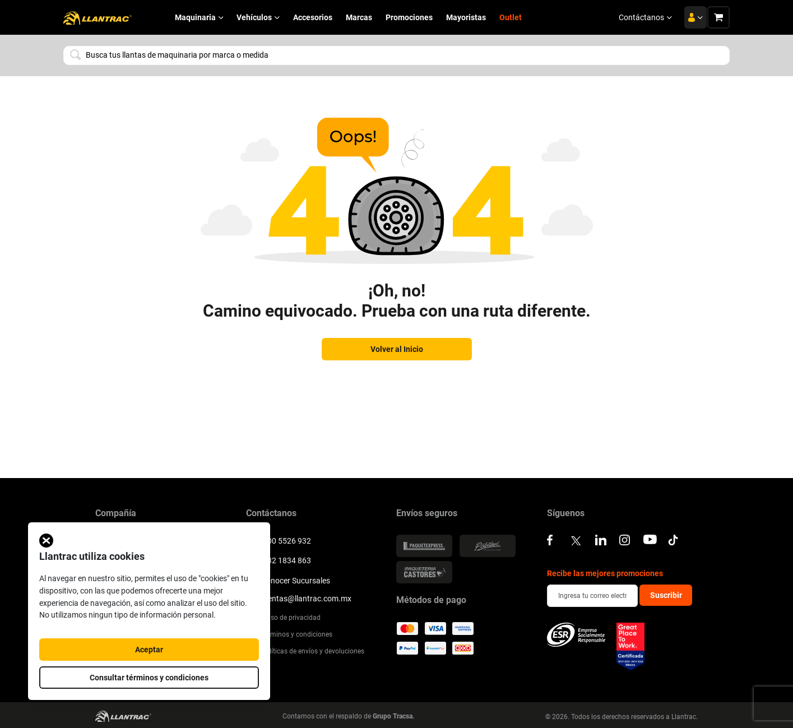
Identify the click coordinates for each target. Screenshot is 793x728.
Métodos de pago (431, 600)
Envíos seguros (426, 513)
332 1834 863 (279, 559)
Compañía (115, 513)
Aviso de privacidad (283, 617)
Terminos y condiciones (289, 634)
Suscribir (666, 595)
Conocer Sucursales (288, 579)
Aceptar (149, 649)
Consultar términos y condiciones (149, 677)
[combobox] (396, 55)
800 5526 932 (279, 540)
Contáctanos (645, 17)
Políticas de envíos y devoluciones (305, 651)
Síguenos (566, 513)
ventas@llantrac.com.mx (298, 598)
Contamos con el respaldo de (348, 716)
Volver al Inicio (396, 349)
